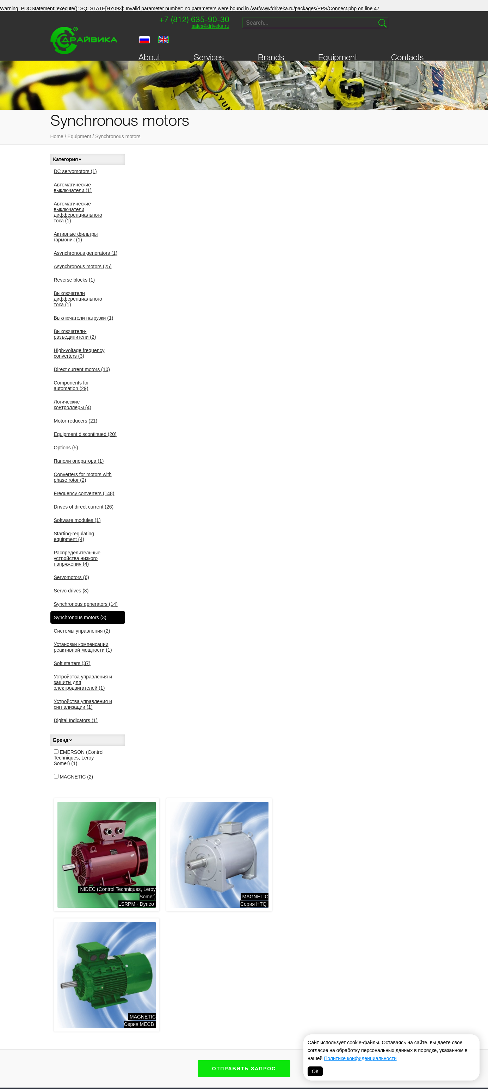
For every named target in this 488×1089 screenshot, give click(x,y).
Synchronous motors (117, 136)
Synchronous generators (86, 604)
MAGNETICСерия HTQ (315, 249)
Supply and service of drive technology (402, 869)
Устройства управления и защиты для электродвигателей (83, 682)
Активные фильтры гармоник (76, 236)
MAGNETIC (73, 777)
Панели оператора (79, 461)
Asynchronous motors (83, 266)
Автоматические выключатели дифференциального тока (78, 212)
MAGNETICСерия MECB (416, 249)
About (149, 44)
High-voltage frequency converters (79, 353)
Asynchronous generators (86, 253)
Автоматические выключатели (73, 187)
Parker (329, 1010)
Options (66, 447)
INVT (126, 1026)
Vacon (278, 1010)
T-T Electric (186, 1028)
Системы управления (82, 631)
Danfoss (182, 1044)
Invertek (182, 1036)
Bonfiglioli (235, 1018)
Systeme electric (143, 1042)
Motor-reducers (76, 421)
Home (56, 136)
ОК (315, 1071)
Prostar (232, 1026)
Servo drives (71, 590)
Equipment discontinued (85, 434)
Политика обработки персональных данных (244, 1073)
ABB (226, 1034)
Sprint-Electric (141, 1010)
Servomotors (71, 577)
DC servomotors (75, 171)
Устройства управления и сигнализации (83, 704)
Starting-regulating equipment (74, 536)
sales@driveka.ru (204, 27)
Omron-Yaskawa (191, 1052)
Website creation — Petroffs (404, 918)
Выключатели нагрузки (83, 318)
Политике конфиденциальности (360, 1058)
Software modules (77, 520)
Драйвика (133, 1018)
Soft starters (72, 663)
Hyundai (231, 1042)
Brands (271, 44)
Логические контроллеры (72, 404)
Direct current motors (82, 369)
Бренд (63, 740)
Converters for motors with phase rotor (83, 477)
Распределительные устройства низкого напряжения (77, 558)
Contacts (407, 44)
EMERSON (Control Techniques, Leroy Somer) (79, 757)
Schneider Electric (283, 1029)
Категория (67, 159)
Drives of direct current (84, 507)
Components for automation (71, 385)
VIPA (325, 1018)
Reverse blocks (74, 280)
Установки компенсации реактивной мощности (83, 647)
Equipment (337, 44)
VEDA (128, 1034)
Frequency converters (84, 493)
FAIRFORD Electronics (286, 1042)
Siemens (231, 1010)
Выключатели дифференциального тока (78, 298)
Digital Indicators (76, 720)
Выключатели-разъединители (75, 334)
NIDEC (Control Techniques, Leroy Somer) (194, 1015)
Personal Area (77, 894)
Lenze (278, 1018)
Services (209, 44)
